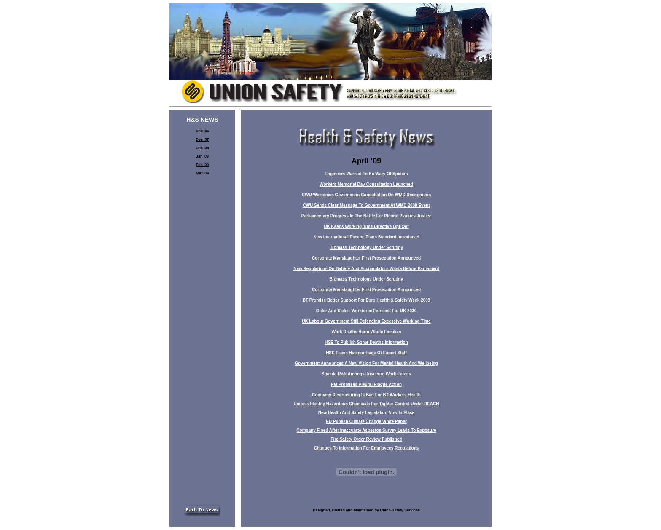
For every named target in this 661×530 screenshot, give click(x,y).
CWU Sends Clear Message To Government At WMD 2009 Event (366, 205)
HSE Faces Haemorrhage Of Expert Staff (366, 353)
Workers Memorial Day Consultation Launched (366, 184)
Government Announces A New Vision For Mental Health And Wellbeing (366, 363)
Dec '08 (202, 148)
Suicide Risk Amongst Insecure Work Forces (366, 374)
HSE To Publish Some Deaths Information (366, 342)
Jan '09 (202, 156)
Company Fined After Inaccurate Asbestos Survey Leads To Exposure (366, 430)
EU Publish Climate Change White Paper (366, 421)
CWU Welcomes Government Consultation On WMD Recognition (366, 195)
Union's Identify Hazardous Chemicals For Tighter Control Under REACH (366, 404)
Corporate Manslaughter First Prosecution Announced (366, 258)
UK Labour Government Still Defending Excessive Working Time (366, 321)
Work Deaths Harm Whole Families (366, 331)
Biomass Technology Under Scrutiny (366, 247)
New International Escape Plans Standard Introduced (366, 237)
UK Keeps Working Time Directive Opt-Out (366, 226)
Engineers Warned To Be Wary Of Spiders (366, 173)
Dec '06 (202, 131)
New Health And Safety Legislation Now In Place (366, 412)
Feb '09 (202, 165)
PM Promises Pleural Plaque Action (366, 384)
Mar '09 (202, 173)
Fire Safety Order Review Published (366, 439)
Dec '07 (202, 139)
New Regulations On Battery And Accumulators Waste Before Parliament (366, 268)
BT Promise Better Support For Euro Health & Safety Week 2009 (366, 300)
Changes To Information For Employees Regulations (366, 448)
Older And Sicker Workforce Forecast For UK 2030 (366, 310)
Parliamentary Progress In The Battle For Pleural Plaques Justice (366, 216)
